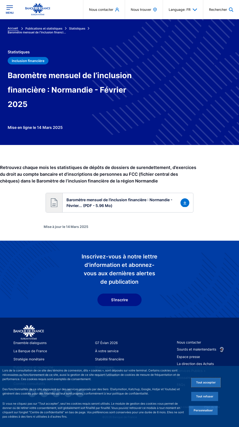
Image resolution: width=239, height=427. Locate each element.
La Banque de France (30, 351)
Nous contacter (189, 342)
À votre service (107, 351)
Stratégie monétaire (28, 359)
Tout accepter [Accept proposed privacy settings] (206, 382)
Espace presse (188, 357)
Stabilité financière (109, 359)
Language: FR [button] (183, 9)
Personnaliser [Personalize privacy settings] (203, 410)
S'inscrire (119, 299)
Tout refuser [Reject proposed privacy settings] (204, 396)
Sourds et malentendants (196, 349)
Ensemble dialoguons (30, 343)
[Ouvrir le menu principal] (10, 9)
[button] (119, 203)
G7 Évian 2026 (106, 343)
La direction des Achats (195, 364)
